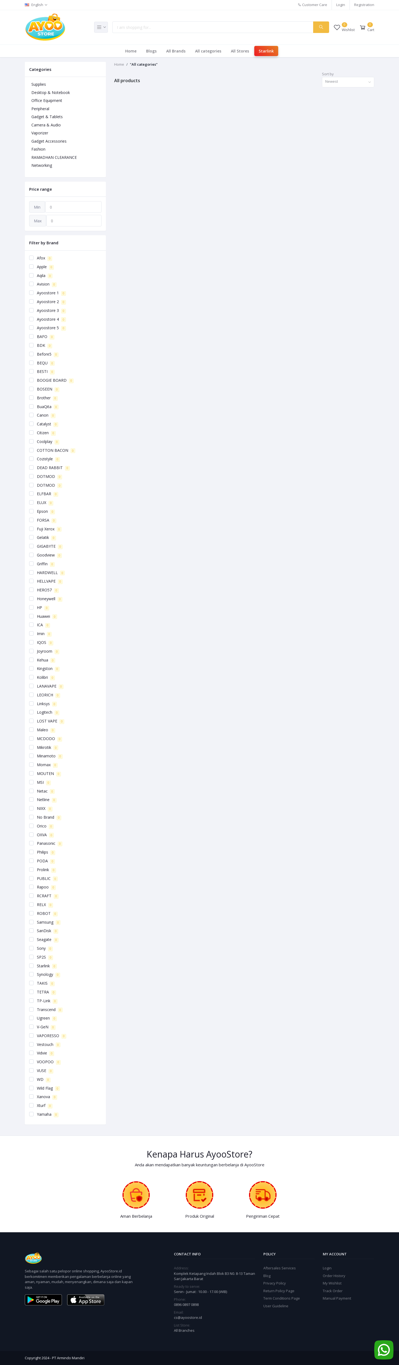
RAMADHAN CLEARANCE (54, 157)
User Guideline (275, 1305)
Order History (334, 1275)
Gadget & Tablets (47, 116)
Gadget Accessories (49, 141)
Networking (41, 165)
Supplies (38, 84)
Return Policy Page (278, 1290)
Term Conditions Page (281, 1298)
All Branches (184, 1330)
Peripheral (40, 108)
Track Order (333, 1290)
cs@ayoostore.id (188, 1317)
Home (130, 51)
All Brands (175, 51)
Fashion (38, 149)
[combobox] (348, 82)
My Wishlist (332, 1283)
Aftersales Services (279, 1268)
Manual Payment (337, 1298)
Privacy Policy (274, 1283)
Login (340, 4)
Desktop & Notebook (50, 92)
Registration (364, 4)
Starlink (266, 51)
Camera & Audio (46, 125)
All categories (208, 51)
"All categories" (144, 64)
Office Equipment (46, 100)
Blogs (151, 51)
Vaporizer (39, 132)
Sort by (328, 73)
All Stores (240, 51)
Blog (266, 1275)
